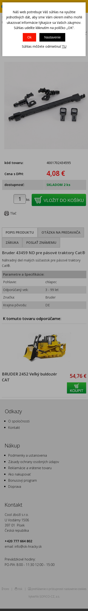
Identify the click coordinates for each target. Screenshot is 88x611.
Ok (29, 37)
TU (64, 46)
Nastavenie (52, 37)
